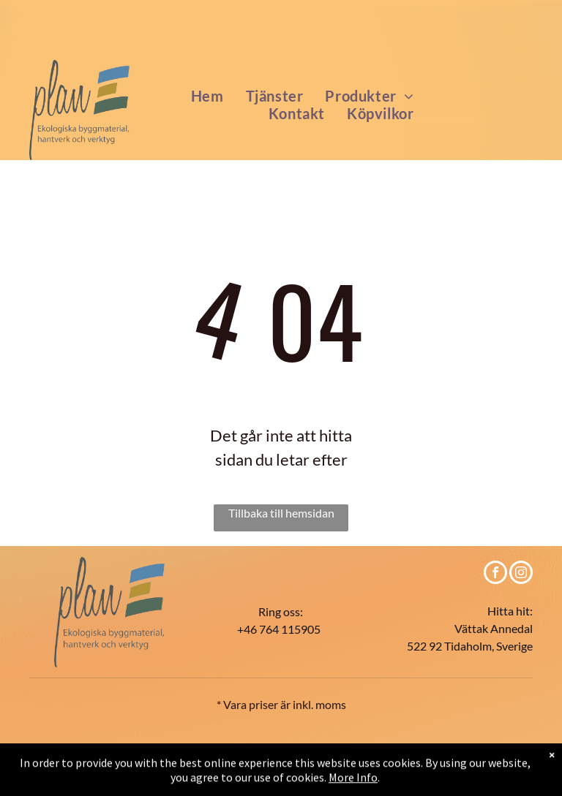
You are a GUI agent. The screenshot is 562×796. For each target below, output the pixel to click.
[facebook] (495, 574)
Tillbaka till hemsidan (281, 513)
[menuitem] (207, 96)
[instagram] (521, 574)
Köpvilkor (202, 747)
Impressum (496, 747)
